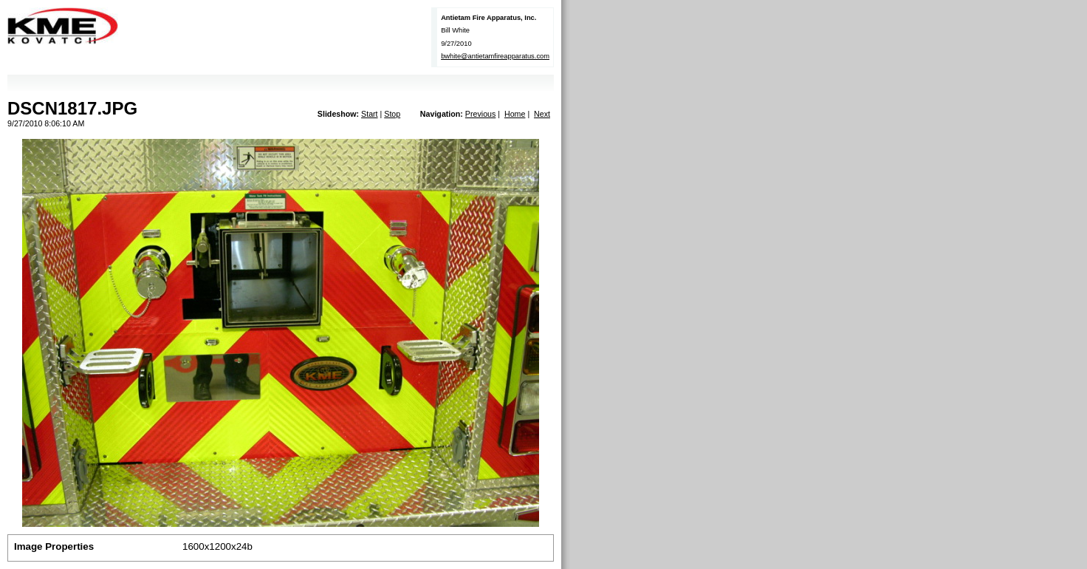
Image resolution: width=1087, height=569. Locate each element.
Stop (392, 113)
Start (369, 113)
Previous (480, 113)
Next (542, 113)
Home (514, 113)
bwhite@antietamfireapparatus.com (495, 56)
